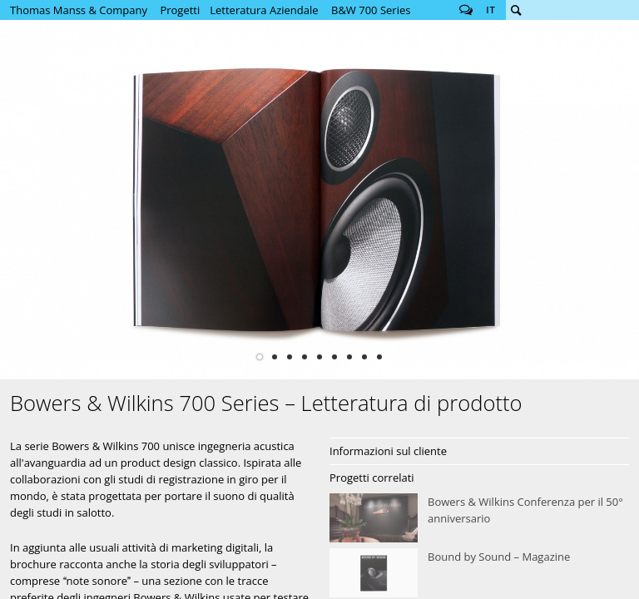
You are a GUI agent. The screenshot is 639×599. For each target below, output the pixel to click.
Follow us (466, 10)
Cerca (516, 10)
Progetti (180, 9)
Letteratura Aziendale (264, 9)
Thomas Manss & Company (78, 9)
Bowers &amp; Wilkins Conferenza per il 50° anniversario (479, 518)
